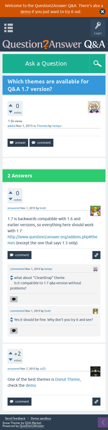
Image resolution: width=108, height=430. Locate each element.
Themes (42, 126)
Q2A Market (33, 423)
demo (25, 11)
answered (14, 208)
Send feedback (15, 418)
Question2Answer (32, 426)
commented (17, 268)
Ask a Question (46, 63)
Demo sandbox (41, 418)
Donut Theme (67, 379)
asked (11, 126)
